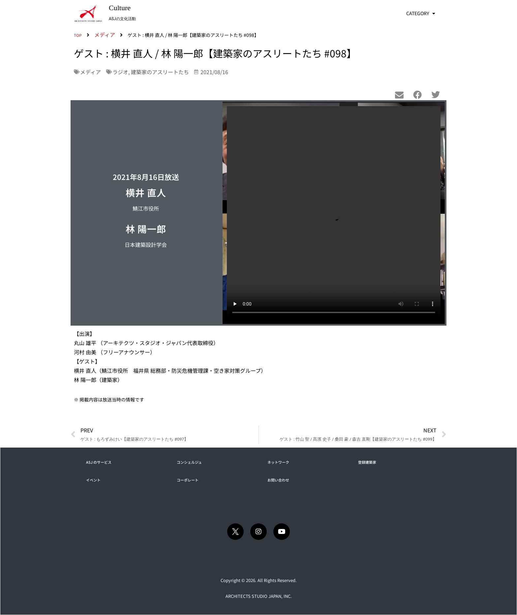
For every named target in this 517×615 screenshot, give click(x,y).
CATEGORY (420, 13)
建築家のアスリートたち (160, 72)
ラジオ (120, 72)
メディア (90, 72)
